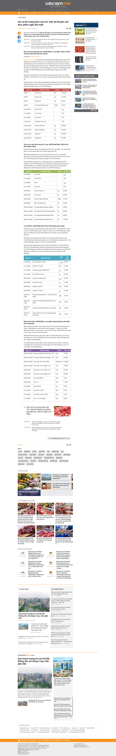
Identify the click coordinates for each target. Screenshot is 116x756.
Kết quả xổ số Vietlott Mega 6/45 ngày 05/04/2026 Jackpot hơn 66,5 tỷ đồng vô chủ (36, 573)
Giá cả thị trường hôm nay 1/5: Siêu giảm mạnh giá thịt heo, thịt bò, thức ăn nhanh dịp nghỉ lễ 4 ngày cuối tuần (49, 47)
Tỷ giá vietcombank (24, 730)
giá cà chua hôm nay (23, 461)
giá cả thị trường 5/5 (35, 56)
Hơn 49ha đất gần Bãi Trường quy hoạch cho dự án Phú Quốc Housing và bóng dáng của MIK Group (89, 106)
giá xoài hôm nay (38, 458)
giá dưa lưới (21, 464)
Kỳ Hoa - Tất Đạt (22, 28)
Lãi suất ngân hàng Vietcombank (76, 732)
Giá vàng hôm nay (24, 728)
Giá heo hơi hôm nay (29, 60)
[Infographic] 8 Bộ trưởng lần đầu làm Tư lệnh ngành (91, 39)
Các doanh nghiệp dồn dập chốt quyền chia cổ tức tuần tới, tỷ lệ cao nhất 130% (91, 31)
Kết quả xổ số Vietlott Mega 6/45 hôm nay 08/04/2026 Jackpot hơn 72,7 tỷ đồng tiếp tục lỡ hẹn (36, 565)
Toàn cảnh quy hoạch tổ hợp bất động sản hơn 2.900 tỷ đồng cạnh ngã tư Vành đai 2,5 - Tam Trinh (61, 600)
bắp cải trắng (33, 455)
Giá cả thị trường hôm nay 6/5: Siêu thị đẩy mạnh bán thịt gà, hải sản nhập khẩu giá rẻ (64, 541)
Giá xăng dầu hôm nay (44, 728)
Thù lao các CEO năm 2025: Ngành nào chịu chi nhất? (90, 58)
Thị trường (33, 13)
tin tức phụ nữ (30, 464)
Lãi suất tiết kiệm (55, 730)
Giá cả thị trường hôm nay (31, 32)
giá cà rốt (21, 458)
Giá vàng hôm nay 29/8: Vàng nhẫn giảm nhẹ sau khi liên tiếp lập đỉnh (61, 485)
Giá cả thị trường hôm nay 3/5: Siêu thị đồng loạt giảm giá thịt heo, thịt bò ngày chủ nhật (50, 40)
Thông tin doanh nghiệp (85, 76)
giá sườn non (58, 455)
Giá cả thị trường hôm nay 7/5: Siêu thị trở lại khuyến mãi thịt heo (44, 540)
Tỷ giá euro (74, 728)
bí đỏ (48, 452)
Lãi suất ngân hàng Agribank (78, 730)
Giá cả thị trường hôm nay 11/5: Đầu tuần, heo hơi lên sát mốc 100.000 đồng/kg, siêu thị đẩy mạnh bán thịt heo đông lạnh (63, 519)
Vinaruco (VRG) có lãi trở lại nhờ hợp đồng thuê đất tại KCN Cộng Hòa (89, 86)
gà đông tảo (27, 452)
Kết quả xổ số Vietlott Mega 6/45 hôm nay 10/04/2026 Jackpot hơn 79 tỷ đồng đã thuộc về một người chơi (36, 555)
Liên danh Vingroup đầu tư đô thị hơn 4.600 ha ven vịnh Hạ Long (89, 80)
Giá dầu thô (55, 728)
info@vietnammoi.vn (25, 752)
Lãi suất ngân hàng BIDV (43, 732)
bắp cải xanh (28, 458)
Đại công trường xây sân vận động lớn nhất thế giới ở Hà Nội (63, 709)
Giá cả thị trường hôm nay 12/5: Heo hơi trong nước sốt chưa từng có (45, 517)
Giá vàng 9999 (33, 728)
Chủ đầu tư (46, 13)
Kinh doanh (66, 13)
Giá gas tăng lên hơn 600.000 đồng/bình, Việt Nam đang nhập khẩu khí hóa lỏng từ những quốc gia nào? (90, 50)
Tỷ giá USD (82, 728)
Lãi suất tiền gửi (65, 730)
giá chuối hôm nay (64, 461)
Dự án (39, 13)
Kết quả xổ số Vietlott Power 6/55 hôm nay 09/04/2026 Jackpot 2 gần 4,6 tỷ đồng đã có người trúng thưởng (63, 555)
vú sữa (20, 452)
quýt (62, 452)
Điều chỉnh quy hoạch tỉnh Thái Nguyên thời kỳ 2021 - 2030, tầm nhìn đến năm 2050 (61, 641)
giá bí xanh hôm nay (48, 458)
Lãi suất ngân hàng (44, 730)
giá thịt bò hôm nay (23, 455)
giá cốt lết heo (67, 455)
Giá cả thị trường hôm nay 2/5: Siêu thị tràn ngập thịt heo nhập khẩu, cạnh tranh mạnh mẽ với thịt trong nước (49, 43)
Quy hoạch (25, 13)
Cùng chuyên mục (25, 549)
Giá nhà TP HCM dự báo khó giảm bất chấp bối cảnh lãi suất (63, 705)
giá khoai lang (55, 452)
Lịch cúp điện (34, 730)
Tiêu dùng (22, 17)
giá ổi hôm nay (53, 461)
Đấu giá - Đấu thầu (56, 13)
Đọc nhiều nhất (58, 589)
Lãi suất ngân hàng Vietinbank (58, 732)
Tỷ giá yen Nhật (90, 728)
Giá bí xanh (33, 461)
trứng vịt (34, 452)
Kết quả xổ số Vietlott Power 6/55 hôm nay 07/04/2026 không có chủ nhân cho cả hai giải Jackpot (64, 565)
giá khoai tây (59, 458)
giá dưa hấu (41, 452)
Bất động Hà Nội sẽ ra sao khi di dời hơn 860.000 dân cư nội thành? (40, 701)
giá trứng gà (49, 455)
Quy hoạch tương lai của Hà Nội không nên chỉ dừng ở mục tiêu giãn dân (33, 616)
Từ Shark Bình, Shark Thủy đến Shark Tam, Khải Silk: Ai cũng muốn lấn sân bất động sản (89, 93)
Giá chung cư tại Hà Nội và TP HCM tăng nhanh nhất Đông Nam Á (60, 476)
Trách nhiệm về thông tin (23, 754)
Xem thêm (94, 110)
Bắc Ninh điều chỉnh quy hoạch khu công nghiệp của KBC (89, 99)
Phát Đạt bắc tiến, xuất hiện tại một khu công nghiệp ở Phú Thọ (62, 699)
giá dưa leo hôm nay (43, 461)
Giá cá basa (41, 455)
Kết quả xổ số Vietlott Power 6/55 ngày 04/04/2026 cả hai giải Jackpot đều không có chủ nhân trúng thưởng (63, 574)
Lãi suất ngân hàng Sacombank (27, 732)
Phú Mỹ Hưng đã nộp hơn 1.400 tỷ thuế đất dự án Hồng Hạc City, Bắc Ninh (60, 634)
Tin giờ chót (24, 589)
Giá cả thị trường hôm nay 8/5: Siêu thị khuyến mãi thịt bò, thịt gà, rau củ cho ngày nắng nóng (26, 541)
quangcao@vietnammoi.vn (83, 746)
